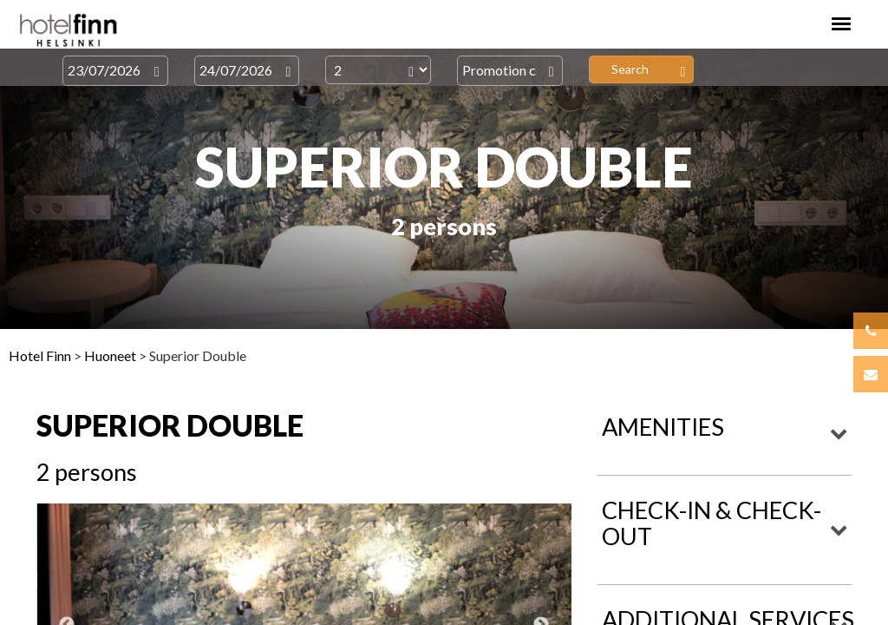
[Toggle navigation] (841, 24)
